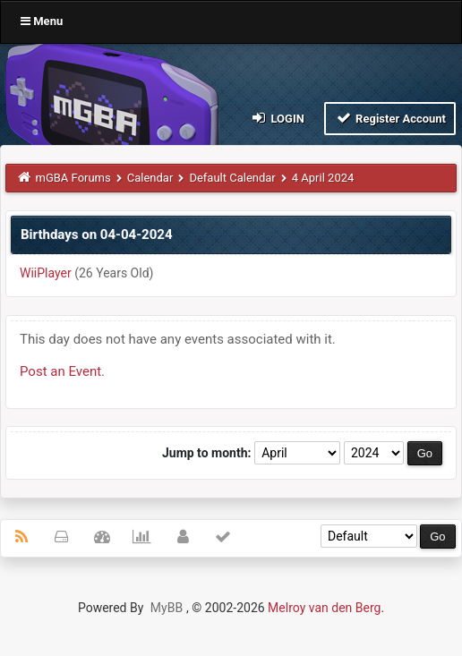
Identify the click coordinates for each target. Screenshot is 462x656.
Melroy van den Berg (324, 608)
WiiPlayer (46, 273)
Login (277, 117)
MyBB (166, 608)
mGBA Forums (73, 177)
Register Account (390, 117)
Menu (42, 21)
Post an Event (60, 371)
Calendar (150, 177)
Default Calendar (232, 177)
